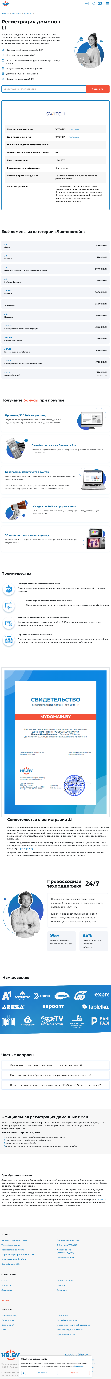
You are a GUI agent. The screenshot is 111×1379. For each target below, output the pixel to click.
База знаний (7, 1325)
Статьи (4, 1330)
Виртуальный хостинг (68, 1240)
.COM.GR (8, 326)
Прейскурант (74, 129)
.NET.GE (7, 349)
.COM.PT (8, 361)
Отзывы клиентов (66, 1280)
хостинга (101, 1199)
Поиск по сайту (9, 1315)
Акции (5, 1301)
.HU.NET (8, 291)
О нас (4, 1280)
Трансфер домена (10, 1245)
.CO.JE (7, 372)
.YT (5, 279)
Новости (61, 1285)
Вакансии (62, 1290)
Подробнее (78, 1366)
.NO (6, 314)
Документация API (66, 1334)
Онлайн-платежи (66, 1257)
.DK (6, 244)
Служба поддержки (67, 1320)
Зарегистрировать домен (14, 1240)
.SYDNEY (8, 337)
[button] (55, 1065)
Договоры (6, 1290)
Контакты (6, 1285)
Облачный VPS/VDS (67, 1245)
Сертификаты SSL (10, 1264)
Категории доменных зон (70, 1330)
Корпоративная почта (12, 1250)
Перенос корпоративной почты (17, 1254)
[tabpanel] (55, 155)
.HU (6, 256)
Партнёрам (62, 1315)
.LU (5, 302)
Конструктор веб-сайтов (13, 1259)
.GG (6, 267)
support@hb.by (25, 848)
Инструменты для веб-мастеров (73, 1325)
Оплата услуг (8, 1320)
